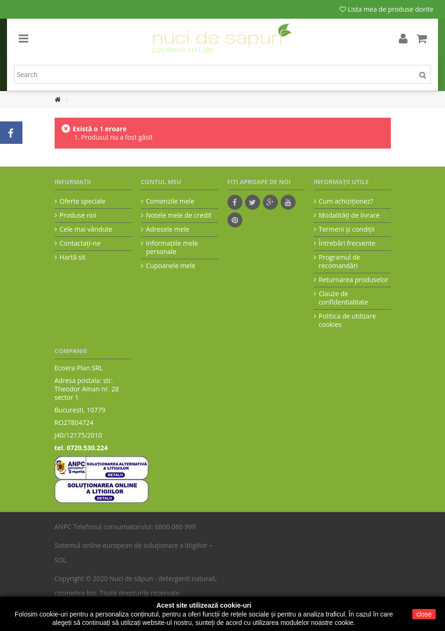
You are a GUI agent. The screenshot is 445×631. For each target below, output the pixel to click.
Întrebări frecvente (347, 243)
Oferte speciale (83, 201)
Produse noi (78, 215)
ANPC (63, 526)
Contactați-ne (80, 243)
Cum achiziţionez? (346, 201)
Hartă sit (72, 257)
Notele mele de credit (179, 215)
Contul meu (161, 181)
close (424, 614)
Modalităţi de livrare (349, 215)
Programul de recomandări (339, 261)
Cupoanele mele (171, 266)
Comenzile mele (170, 201)
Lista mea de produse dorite (386, 9)
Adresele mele (168, 229)
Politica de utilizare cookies (347, 320)
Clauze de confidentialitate (343, 298)
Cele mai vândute (86, 229)
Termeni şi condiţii (347, 229)
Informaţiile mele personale (172, 247)
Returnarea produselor (353, 280)
